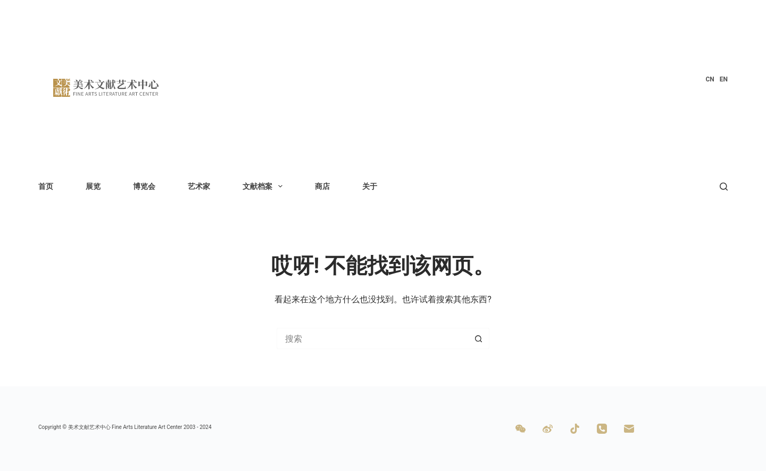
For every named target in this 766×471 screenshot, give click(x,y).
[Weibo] (548, 429)
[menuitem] (710, 80)
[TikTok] (575, 429)
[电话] (602, 429)
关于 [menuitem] (369, 186)
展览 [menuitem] (93, 186)
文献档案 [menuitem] (265, 186)
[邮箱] (629, 429)
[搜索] (724, 187)
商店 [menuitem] (322, 186)
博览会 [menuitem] (144, 186)
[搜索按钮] (478, 338)
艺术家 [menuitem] (199, 186)
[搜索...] (372, 338)
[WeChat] (520, 429)
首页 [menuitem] (45, 186)
